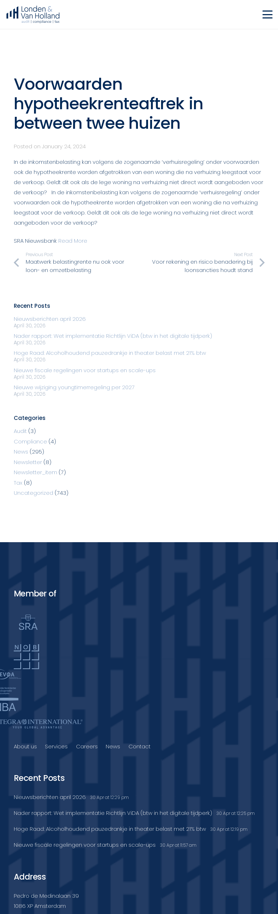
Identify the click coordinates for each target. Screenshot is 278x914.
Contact (140, 746)
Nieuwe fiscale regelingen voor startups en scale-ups (85, 370)
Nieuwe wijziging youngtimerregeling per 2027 (74, 387)
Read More (72, 241)
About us (25, 746)
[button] (267, 14)
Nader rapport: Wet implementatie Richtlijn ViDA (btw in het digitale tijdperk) (113, 336)
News (21, 451)
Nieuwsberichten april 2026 (50, 319)
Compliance (30, 441)
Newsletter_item (35, 472)
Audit (20, 431)
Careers (87, 746)
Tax (18, 482)
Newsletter (28, 462)
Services (56, 746)
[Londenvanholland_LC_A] (32, 14)
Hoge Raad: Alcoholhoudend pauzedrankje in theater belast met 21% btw (110, 353)
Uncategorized (33, 493)
